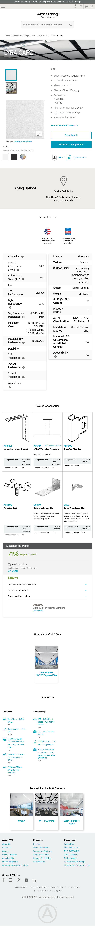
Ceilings (36, 844)
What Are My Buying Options (15, 866)
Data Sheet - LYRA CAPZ (16, 721)
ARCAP (37, 446)
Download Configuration (71, 144)
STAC (66, 505)
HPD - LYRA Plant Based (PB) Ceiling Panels (46, 722)
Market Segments (10, 862)
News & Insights (9, 855)
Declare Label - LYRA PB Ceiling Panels (47, 743)
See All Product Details (64, 125)
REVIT (58, 157)
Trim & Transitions (41, 855)
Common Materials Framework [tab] (22, 584)
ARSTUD (8, 505)
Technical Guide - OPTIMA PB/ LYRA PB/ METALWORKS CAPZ (16, 743)
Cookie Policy (57, 887)
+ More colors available (52, 445)
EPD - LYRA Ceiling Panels (46, 733)
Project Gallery (70, 858)
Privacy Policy (74, 887)
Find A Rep (69, 844)
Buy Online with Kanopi (74, 862)
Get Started (13, 571)
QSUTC (37, 505)
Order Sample (71, 135)
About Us (6, 844)
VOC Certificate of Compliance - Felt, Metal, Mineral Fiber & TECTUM (46, 754)
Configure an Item (23, 141)
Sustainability (8, 858)
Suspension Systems (42, 851)
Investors (6, 848)
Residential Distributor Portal (77, 866)
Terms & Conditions (37, 887)
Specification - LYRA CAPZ (16, 731)
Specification (79, 157)
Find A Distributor (72, 848)
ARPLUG (68, 446)
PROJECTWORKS (71, 851)
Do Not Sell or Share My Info (49, 891)
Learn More (38, 611)
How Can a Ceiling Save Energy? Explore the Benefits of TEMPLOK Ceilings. (47, 2)
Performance (39, 862)
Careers (5, 851)
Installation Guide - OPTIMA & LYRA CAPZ (16, 757)
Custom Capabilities (42, 858)
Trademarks (20, 887)
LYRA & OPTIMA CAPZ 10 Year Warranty (15, 770)
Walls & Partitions (41, 848)
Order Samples (70, 855)
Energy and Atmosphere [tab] (19, 596)
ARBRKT (8, 446)
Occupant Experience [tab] (18, 590)
